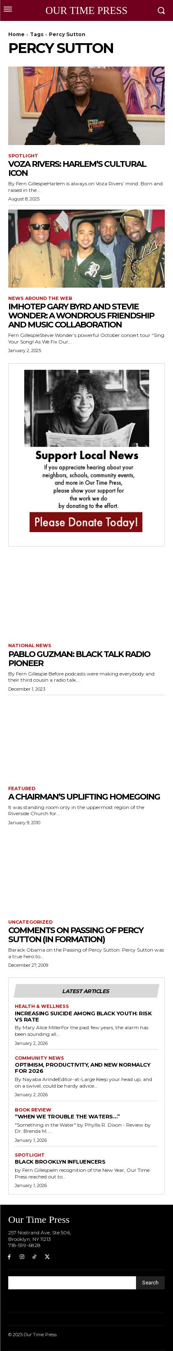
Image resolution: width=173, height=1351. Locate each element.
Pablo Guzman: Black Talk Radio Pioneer (79, 658)
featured (21, 788)
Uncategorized (30, 922)
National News (29, 645)
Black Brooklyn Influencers (60, 1161)
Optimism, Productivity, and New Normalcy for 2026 (82, 1067)
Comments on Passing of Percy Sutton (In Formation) (75, 934)
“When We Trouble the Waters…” (67, 1116)
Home (16, 34)
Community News (39, 1058)
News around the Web (40, 298)
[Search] (150, 1282)
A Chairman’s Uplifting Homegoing (84, 797)
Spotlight (23, 156)
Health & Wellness (42, 1006)
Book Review (33, 1110)
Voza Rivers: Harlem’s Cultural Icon (77, 168)
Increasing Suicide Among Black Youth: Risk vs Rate (83, 1016)
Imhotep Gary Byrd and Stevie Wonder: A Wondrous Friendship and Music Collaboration (81, 316)
